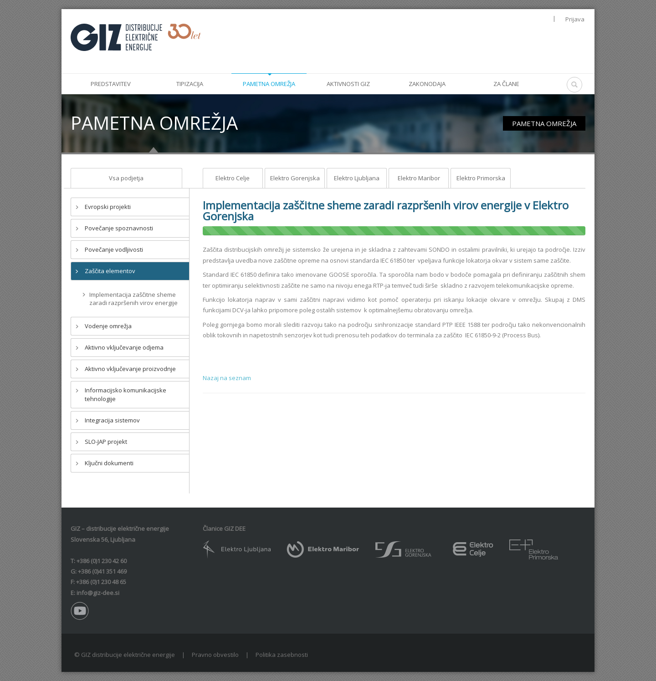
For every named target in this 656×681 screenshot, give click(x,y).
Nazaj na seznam (227, 378)
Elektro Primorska (480, 178)
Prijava (574, 19)
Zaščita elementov (110, 271)
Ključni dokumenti (109, 463)
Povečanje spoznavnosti (119, 228)
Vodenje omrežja (108, 326)
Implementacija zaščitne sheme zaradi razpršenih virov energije (133, 298)
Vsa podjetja (126, 178)
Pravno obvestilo (215, 655)
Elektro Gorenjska (295, 178)
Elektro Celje (232, 178)
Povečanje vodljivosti (114, 249)
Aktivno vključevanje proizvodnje (130, 369)
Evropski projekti (108, 207)
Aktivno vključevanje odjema (124, 347)
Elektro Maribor (419, 178)
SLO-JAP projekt (106, 441)
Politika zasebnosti (282, 655)
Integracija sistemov (112, 420)
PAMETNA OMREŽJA (544, 123)
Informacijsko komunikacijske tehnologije (125, 394)
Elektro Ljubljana (356, 178)
